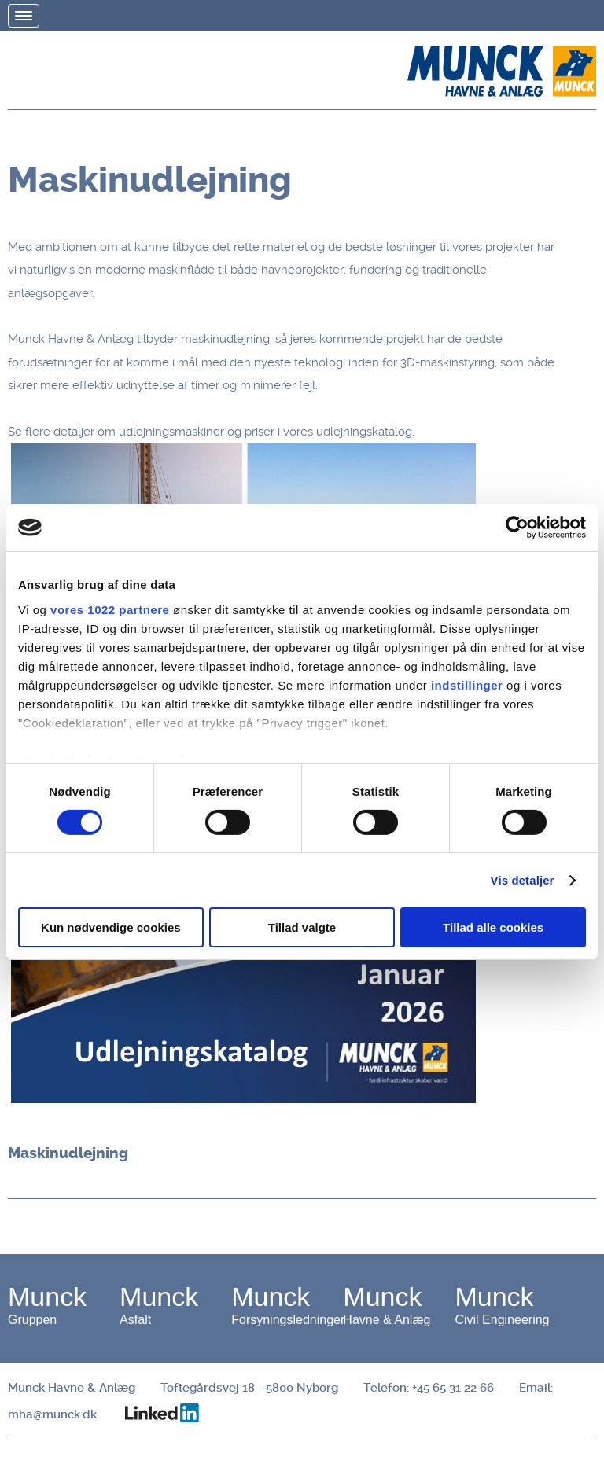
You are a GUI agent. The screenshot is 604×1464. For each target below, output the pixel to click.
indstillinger (467, 684)
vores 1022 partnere (109, 609)
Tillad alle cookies (493, 927)
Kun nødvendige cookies (111, 927)
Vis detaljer (522, 880)
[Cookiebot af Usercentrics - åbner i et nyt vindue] (517, 527)
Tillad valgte (302, 927)
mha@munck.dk (52, 1414)
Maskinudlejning (68, 1153)
